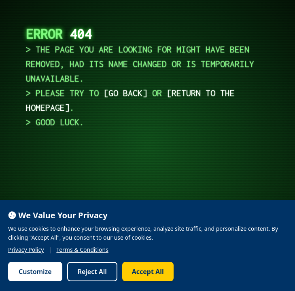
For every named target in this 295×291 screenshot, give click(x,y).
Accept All (148, 271)
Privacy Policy (26, 249)
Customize (35, 271)
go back (125, 93)
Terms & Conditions (82, 249)
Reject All (92, 271)
